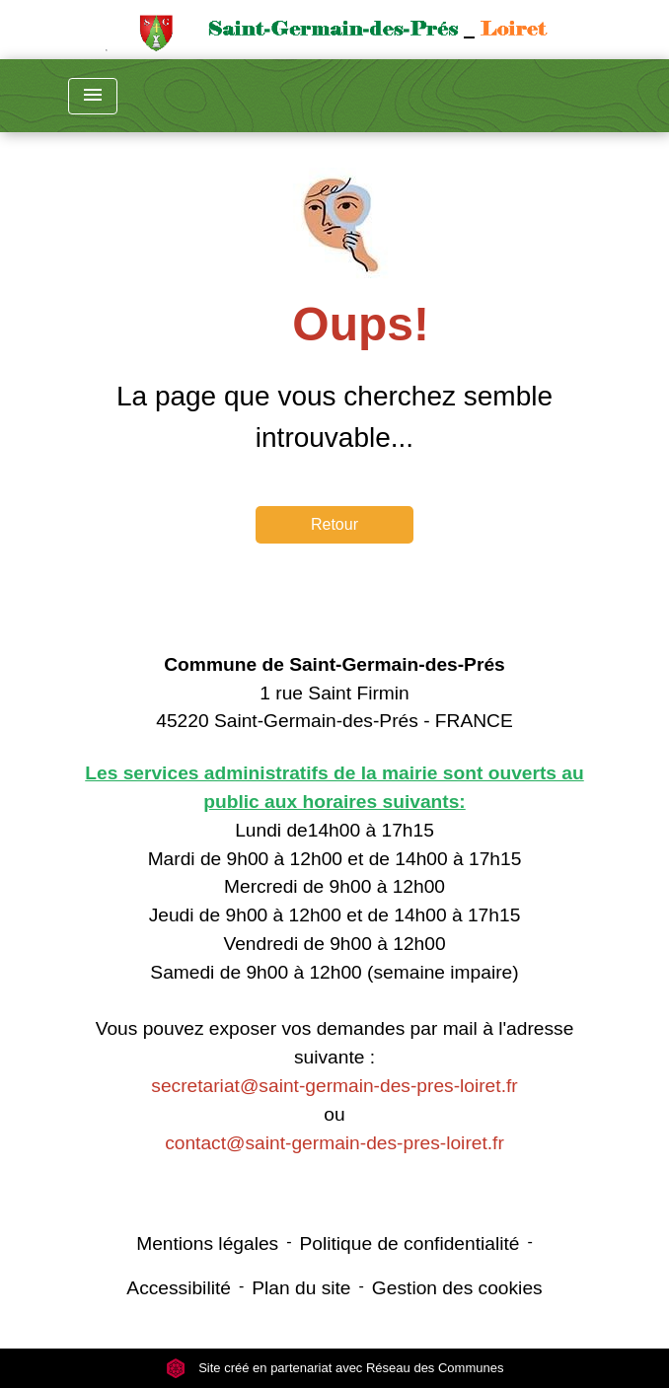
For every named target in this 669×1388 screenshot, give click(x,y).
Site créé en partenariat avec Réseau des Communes (335, 1367)
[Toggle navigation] (92, 96)
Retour (334, 524)
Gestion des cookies (457, 1288)
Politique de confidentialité (410, 1243)
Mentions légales (207, 1243)
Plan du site (301, 1288)
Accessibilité (178, 1288)
